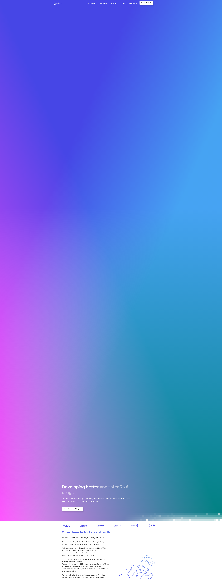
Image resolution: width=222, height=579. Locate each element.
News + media (133, 3)
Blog (123, 3)
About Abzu (115, 3)
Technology (104, 3)
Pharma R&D (92, 3)
